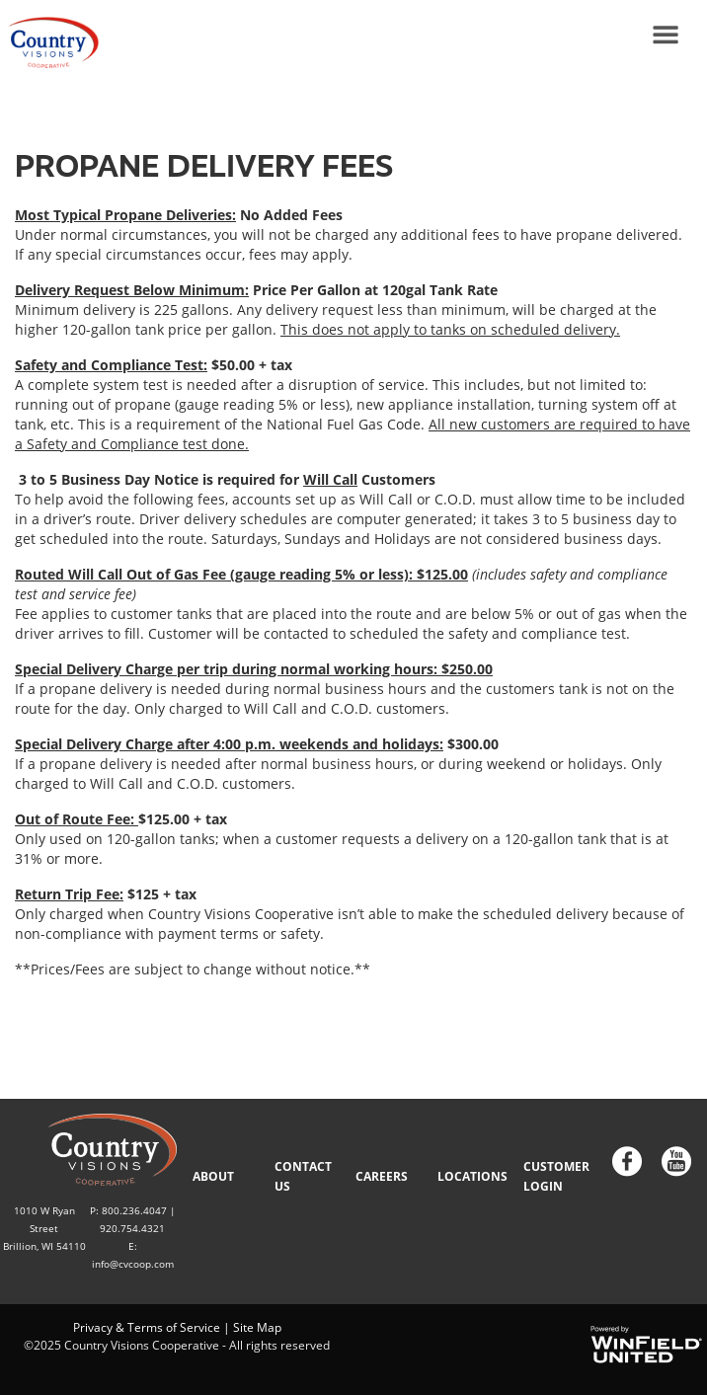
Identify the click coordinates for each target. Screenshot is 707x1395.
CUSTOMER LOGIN (556, 1176)
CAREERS (381, 1176)
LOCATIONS (472, 1176)
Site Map (257, 1327)
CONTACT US (303, 1176)
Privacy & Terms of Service (146, 1327)
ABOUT (213, 1176)
